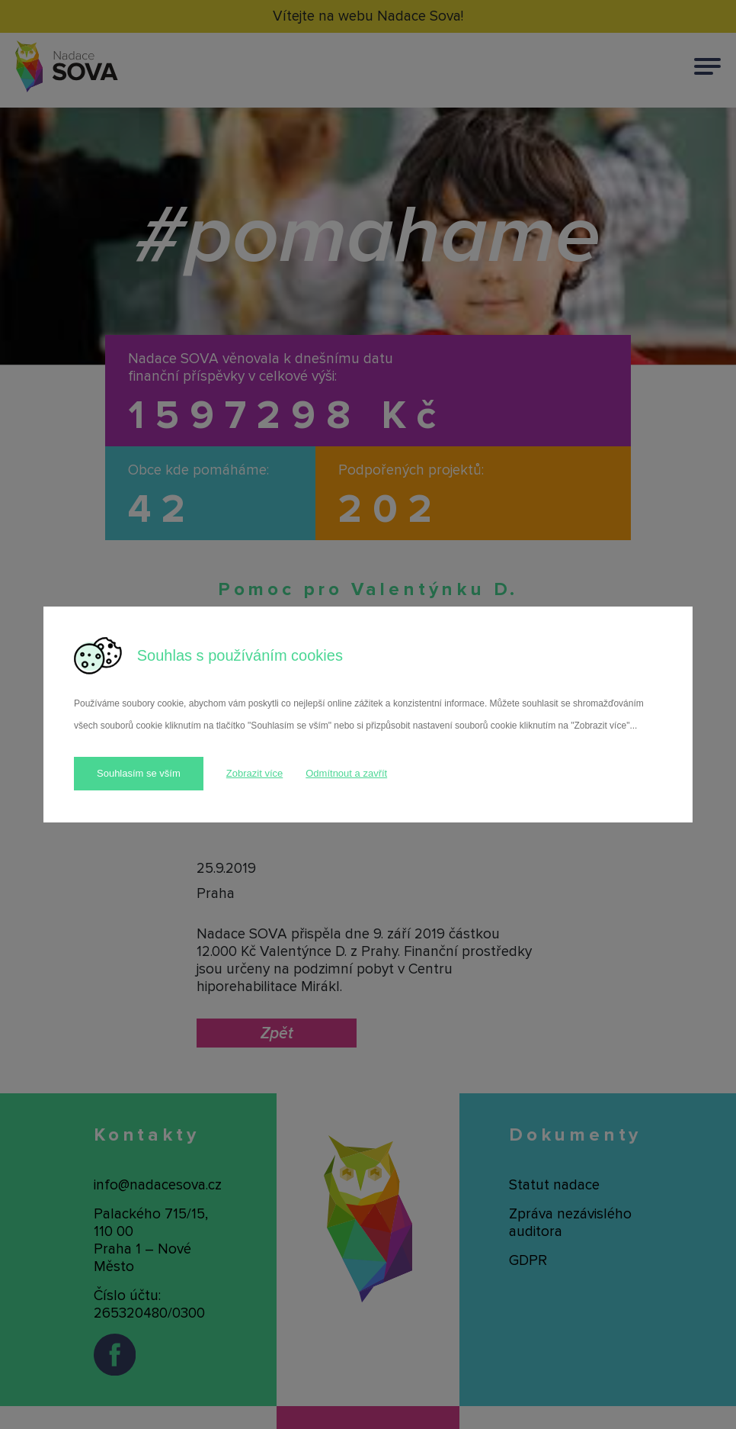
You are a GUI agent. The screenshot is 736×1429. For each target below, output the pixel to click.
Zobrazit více (254, 773)
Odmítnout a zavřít (346, 773)
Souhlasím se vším (139, 773)
